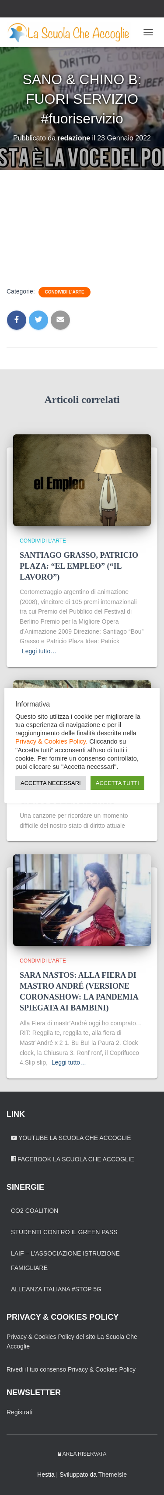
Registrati (19, 1412)
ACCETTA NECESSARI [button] (51, 783)
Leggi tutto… (39, 651)
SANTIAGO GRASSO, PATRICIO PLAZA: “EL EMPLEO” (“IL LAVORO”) (79, 566)
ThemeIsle (112, 1474)
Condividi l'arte (64, 292)
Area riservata (82, 1454)
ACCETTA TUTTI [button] (117, 783)
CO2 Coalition (34, 1210)
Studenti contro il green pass (64, 1232)
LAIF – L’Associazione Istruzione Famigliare (65, 1261)
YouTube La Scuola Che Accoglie (71, 1137)
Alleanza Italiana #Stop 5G (56, 1289)
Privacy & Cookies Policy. (51, 741)
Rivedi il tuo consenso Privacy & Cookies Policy (71, 1369)
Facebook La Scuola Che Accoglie (72, 1159)
